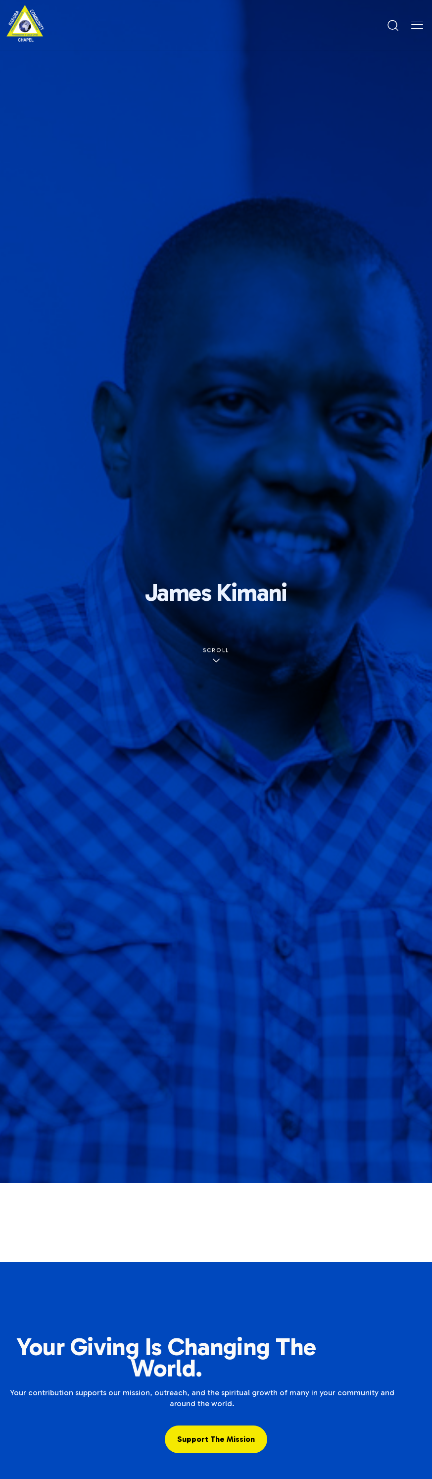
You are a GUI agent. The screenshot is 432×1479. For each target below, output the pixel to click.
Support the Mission (216, 1439)
